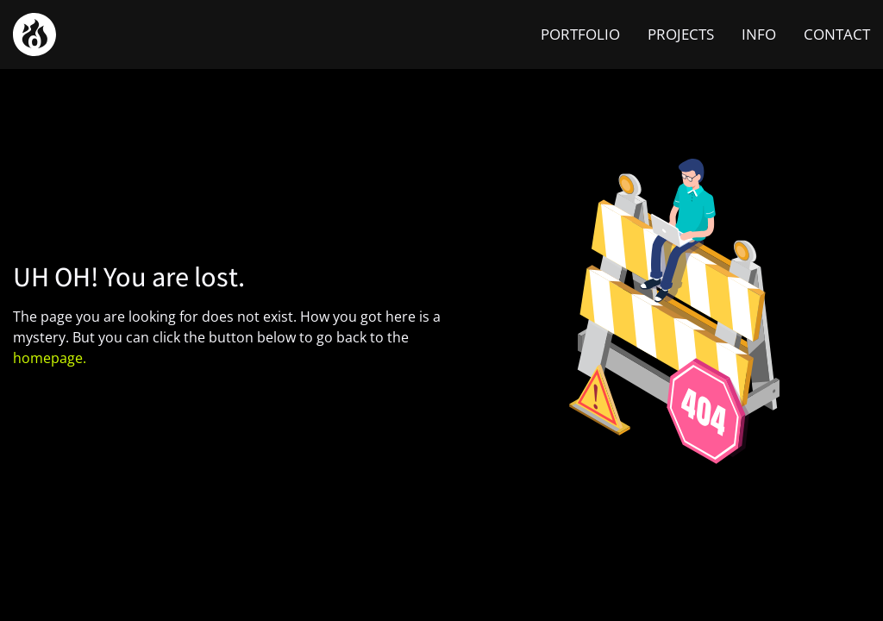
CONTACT (837, 34)
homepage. (49, 357)
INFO (759, 34)
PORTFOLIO (580, 34)
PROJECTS (681, 34)
